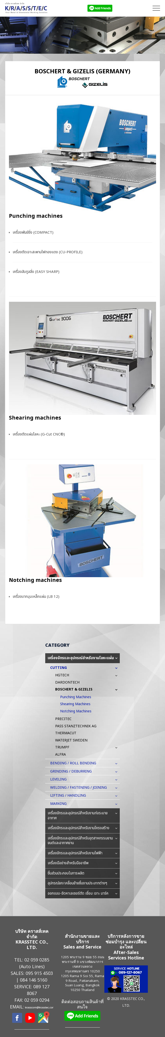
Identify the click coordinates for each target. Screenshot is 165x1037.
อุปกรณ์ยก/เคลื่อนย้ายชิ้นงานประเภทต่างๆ (82, 883)
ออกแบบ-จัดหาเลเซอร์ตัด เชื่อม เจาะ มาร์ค (82, 894)
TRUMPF (64, 747)
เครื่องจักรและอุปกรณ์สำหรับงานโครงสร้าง (82, 828)
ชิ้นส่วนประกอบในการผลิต (82, 873)
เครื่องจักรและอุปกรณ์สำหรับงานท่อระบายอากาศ (82, 815)
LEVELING (61, 779)
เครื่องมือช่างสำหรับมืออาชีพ (82, 863)
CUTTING (61, 667)
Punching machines (36, 216)
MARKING (61, 803)
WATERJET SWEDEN (71, 740)
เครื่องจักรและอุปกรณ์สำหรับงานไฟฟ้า (82, 853)
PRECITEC (63, 719)
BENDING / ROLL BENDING (75, 763)
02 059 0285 (36, 960)
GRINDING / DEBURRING (73, 771)
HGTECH (64, 675)
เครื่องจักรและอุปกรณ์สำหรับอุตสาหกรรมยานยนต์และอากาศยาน (82, 840)
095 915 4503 (39, 973)
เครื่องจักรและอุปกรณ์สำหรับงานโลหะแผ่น (82, 658)
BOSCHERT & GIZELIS (76, 689)
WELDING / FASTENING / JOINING (81, 787)
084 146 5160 (33, 980)
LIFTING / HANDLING (70, 795)
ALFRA (60, 754)
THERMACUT (65, 733)
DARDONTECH (67, 682)
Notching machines (35, 580)
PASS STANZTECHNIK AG (75, 726)
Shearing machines (35, 418)
